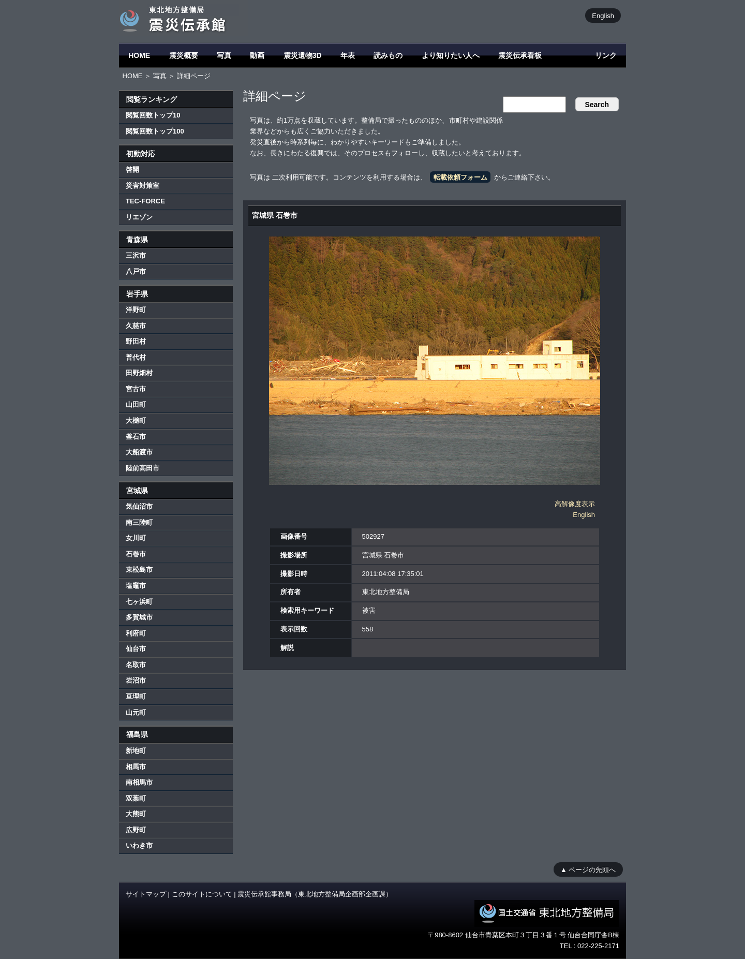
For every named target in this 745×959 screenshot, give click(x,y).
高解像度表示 (575, 504)
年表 (347, 55)
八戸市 (136, 271)
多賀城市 (139, 617)
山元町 (136, 712)
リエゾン (139, 217)
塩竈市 (136, 585)
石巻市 (136, 554)
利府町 (136, 633)
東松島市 (139, 569)
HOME (139, 55)
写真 (224, 55)
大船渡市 (139, 452)
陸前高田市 (142, 468)
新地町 (136, 751)
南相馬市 (139, 782)
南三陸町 (139, 522)
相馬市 (136, 767)
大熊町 (136, 814)
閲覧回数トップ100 (155, 131)
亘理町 (136, 696)
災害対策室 (142, 185)
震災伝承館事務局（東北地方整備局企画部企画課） (314, 894)
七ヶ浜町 (139, 602)
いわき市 (139, 845)
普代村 (136, 357)
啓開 (132, 169)
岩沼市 (136, 680)
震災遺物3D (303, 55)
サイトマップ (146, 894)
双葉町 (136, 798)
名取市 (136, 665)
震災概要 (183, 55)
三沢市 (136, 255)
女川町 (136, 538)
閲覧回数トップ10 (153, 115)
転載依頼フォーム (460, 177)
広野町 (136, 830)
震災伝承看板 (520, 55)
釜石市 (136, 436)
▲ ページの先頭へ (588, 869)
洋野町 (136, 310)
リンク (606, 55)
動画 (257, 55)
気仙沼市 (139, 506)
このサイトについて (202, 894)
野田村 (136, 341)
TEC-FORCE (145, 201)
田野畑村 (139, 373)
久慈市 (136, 326)
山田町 (136, 404)
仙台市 (136, 649)
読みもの (388, 55)
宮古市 (136, 389)
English (603, 15)
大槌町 (136, 420)
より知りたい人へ (451, 55)
